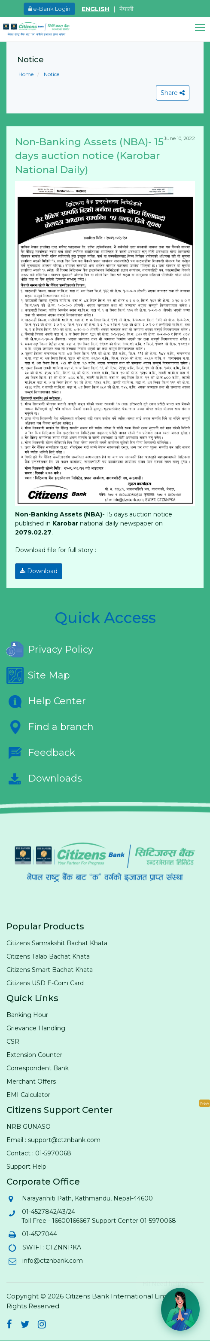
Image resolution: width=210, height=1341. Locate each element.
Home (25, 74)
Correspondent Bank (37, 1068)
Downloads (44, 778)
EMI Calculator (28, 1095)
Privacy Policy (49, 649)
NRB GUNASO (28, 1126)
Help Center (46, 701)
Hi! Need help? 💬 (168, 1280)
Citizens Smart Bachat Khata (49, 970)
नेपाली (126, 9)
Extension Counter (34, 1055)
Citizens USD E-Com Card (45, 983)
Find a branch (50, 727)
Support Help (26, 1166)
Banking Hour (27, 1015)
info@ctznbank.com (52, 1261)
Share (173, 93)
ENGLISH (96, 9)
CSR (12, 1041)
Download (39, 571)
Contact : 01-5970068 (38, 1153)
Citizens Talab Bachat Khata (48, 956)
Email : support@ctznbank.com (53, 1140)
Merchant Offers (31, 1081)
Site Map (38, 675)
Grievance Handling (35, 1028)
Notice (51, 74)
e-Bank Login (49, 8)
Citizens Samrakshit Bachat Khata (56, 943)
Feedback (40, 752)
